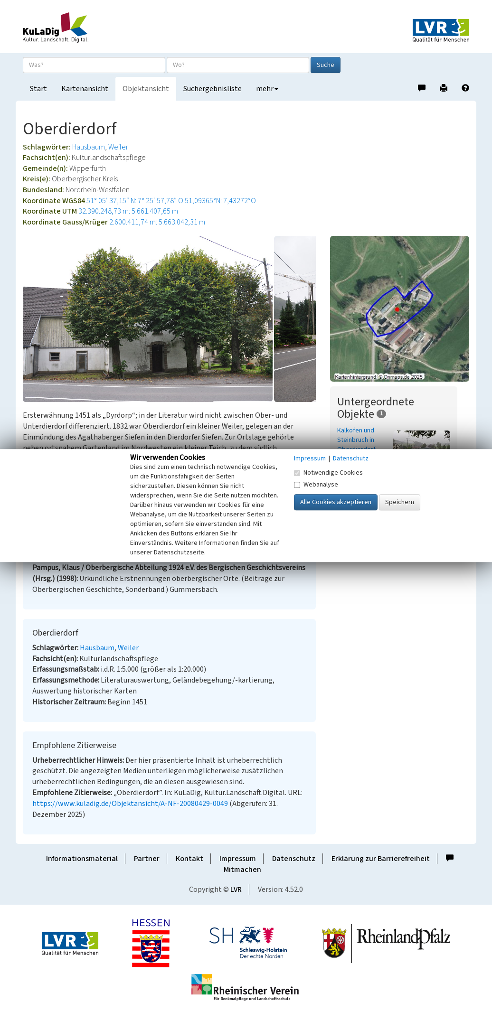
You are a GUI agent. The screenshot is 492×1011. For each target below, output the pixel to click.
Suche (325, 65)
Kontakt (189, 858)
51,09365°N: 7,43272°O (220, 201)
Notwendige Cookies (328, 472)
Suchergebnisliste (212, 89)
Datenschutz (293, 858)
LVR (236, 889)
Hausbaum (88, 147)
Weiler (118, 147)
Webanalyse (316, 484)
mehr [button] (267, 89)
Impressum (237, 858)
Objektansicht (146, 89)
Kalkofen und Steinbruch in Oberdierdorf (356, 440)
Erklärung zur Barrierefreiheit (380, 858)
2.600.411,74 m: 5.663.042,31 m (157, 222)
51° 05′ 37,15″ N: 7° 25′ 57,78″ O (134, 201)
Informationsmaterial (82, 858)
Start (38, 89)
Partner (147, 858)
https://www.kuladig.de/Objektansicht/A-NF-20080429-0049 (130, 803)
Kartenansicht (84, 89)
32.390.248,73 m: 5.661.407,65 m (128, 211)
